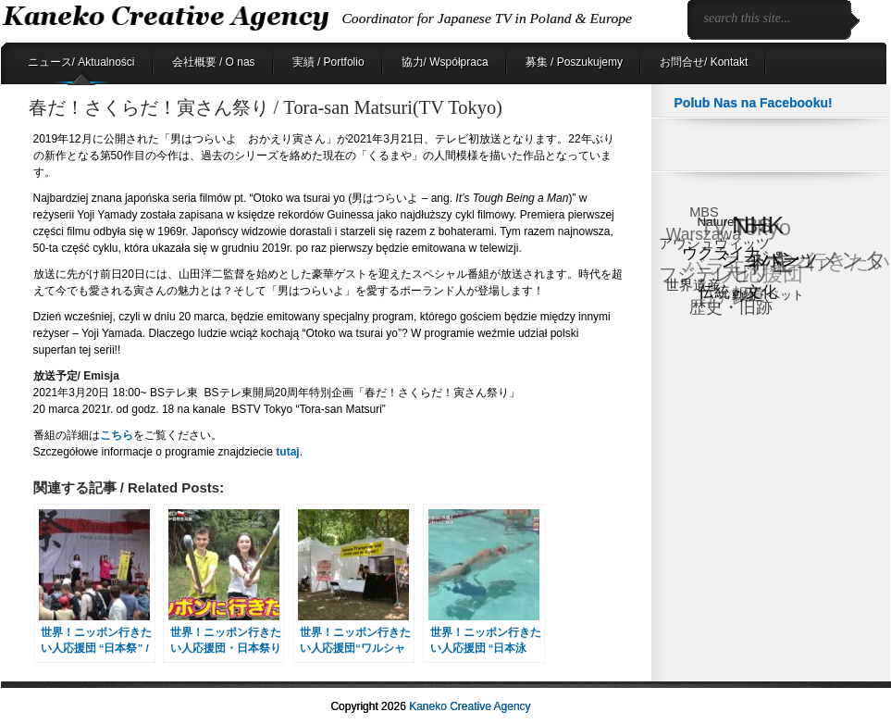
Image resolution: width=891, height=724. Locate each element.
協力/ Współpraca (445, 62)
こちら (116, 435)
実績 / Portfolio (328, 62)
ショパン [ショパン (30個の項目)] (761, 258)
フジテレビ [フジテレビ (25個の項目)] (705, 275)
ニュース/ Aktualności (81, 62)
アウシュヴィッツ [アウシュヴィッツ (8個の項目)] (714, 244)
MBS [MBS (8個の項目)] (703, 212)
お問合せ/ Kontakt (704, 62)
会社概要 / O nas (213, 62)
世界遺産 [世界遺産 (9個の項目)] (693, 285)
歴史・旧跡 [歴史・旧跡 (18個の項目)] (731, 307)
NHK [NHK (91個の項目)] (758, 224)
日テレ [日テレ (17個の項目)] (723, 299)
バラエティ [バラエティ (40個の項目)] (736, 267)
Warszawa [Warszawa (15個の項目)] (702, 235)
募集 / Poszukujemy (574, 62)
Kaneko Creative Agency (469, 706)
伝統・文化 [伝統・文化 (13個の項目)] (738, 291)
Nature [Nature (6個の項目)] (716, 221)
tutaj (286, 451)
